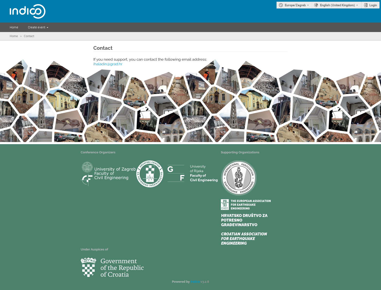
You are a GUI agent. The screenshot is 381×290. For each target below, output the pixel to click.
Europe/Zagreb (295, 5)
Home (14, 27)
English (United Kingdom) (337, 5)
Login (373, 5)
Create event (36, 27)
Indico (195, 281)
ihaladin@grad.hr (107, 64)
